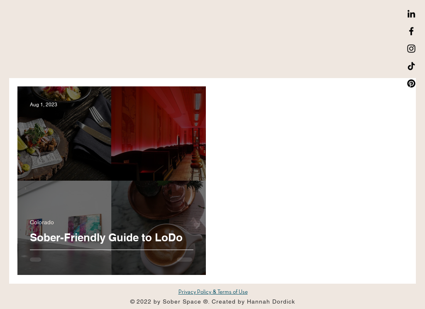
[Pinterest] (411, 83)
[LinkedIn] (411, 13)
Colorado (42, 222)
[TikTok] (411, 66)
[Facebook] (411, 31)
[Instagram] (411, 48)
